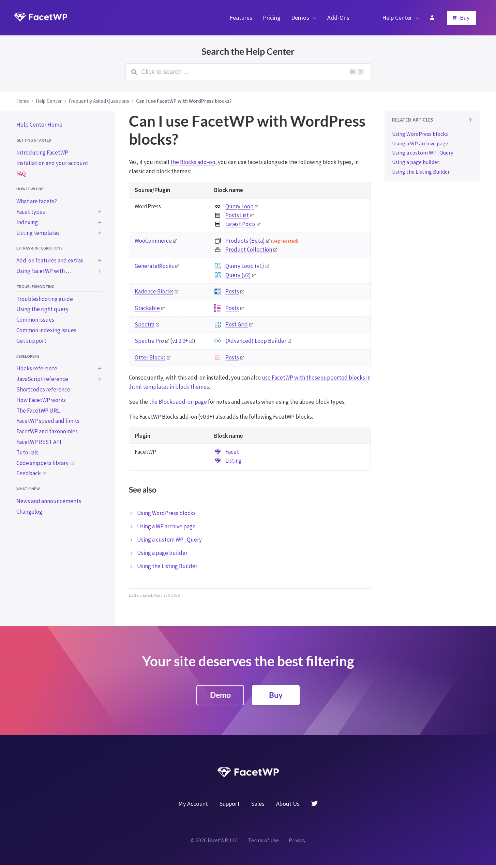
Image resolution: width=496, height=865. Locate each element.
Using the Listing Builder (167, 566)
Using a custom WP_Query (169, 539)
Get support (31, 341)
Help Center (397, 17)
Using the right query (42, 309)
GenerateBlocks (154, 266)
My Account (431, 17)
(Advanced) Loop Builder (255, 341)
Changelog (29, 511)
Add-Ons (338, 17)
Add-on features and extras (49, 260)
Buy (464, 17)
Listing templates (38, 233)
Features (241, 17)
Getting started (33, 140)
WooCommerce (153, 240)
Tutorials (27, 452)
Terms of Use (263, 840)
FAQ (21, 173)
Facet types (30, 211)
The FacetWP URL (38, 410)
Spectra (144, 324)
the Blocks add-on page (178, 401)
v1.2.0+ (180, 341)
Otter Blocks (150, 357)
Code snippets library (42, 463)
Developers (28, 356)
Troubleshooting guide (44, 299)
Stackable (147, 308)
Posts (232, 291)
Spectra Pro (149, 341)
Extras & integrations (39, 248)
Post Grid (236, 324)
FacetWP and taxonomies (47, 431)
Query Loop (239, 206)
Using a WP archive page (166, 526)
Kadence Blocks (154, 291)
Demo (220, 695)
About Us (288, 803)
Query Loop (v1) (244, 266)
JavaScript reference (42, 379)
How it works (30, 188)
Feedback (28, 473)
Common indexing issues (46, 330)
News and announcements (48, 501)
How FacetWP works (41, 400)
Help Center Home (39, 124)
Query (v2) (238, 275)
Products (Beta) (245, 240)
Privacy (297, 840)
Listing (233, 460)
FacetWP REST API (38, 442)
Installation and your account (52, 163)
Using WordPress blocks (166, 513)
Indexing (27, 222)
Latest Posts (240, 224)
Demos (300, 17)
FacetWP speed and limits (47, 421)
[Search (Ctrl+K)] (248, 71)
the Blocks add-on (192, 162)
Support (230, 803)
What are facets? (36, 201)
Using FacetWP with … (43, 271)
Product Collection (248, 249)
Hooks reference (36, 368)
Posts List (237, 215)
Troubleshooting (35, 286)
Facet (232, 451)
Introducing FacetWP (42, 152)
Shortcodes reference (43, 389)
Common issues (35, 319)
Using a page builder (162, 553)
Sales (258, 803)
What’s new (28, 488)
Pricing (272, 17)
